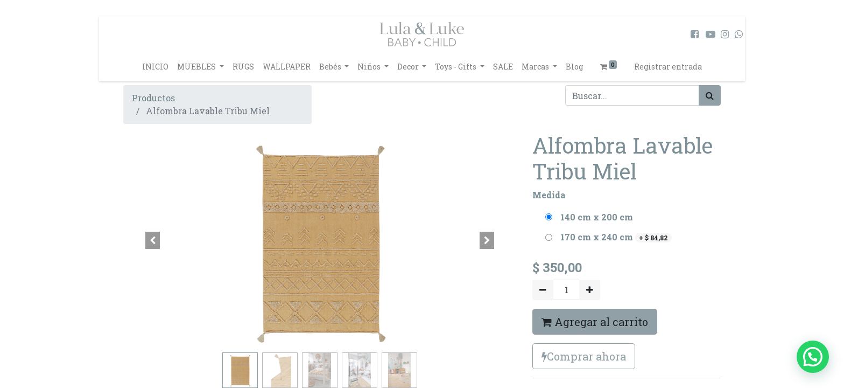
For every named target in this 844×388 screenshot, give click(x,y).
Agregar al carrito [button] (594, 322)
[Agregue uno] (589, 290)
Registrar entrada (668, 66)
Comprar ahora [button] (583, 356)
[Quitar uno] (542, 290)
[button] (152, 240)
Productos (153, 97)
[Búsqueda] (710, 95)
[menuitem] (155, 67)
